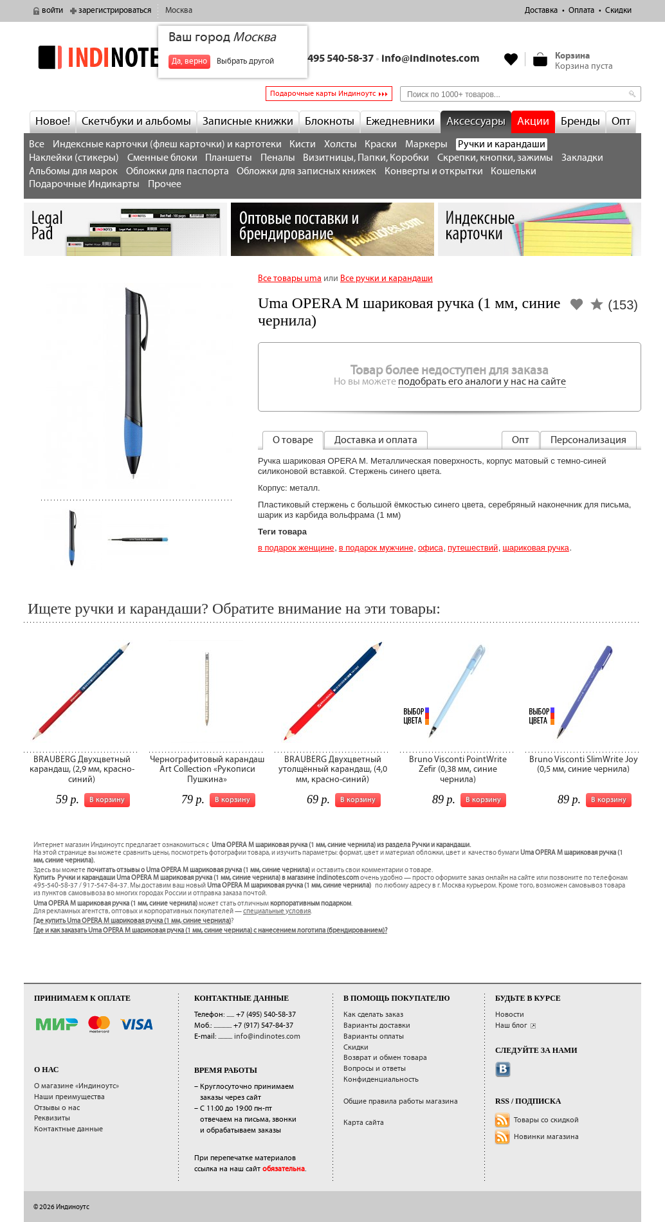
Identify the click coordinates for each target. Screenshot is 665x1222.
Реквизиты (52, 1118)
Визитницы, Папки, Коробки (366, 157)
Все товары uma (290, 278)
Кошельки (513, 171)
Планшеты (228, 157)
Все (36, 144)
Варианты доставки (376, 1025)
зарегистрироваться (114, 10)
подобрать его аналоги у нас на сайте (482, 381)
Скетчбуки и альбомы (136, 121)
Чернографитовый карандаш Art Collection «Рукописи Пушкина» (207, 769)
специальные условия (277, 911)
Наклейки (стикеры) (74, 157)
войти (52, 10)
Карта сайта (363, 1122)
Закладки (582, 157)
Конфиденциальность (381, 1079)
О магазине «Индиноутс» (76, 1086)
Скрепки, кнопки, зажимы (495, 157)
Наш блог (511, 1025)
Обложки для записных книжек (306, 171)
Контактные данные (68, 1129)
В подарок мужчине (376, 547)
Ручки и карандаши (501, 144)
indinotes (125, 57)
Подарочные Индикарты (84, 184)
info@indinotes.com (430, 59)
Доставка (541, 10)
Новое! (52, 121)
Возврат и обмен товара (385, 1057)
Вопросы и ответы (374, 1068)
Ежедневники (400, 121)
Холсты (340, 144)
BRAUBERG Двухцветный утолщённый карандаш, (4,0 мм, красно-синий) (332, 769)
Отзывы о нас (57, 1108)
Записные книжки (248, 121)
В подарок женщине (296, 547)
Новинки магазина (546, 1137)
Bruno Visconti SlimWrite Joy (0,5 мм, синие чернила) (583, 764)
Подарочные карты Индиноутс (323, 93)
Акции (533, 121)
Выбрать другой (245, 61)
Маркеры (426, 144)
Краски (381, 144)
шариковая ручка (535, 547)
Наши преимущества (69, 1097)
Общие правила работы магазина (400, 1101)
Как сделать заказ (373, 1014)
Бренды (580, 121)
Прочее (164, 184)
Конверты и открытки (434, 171)
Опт (621, 121)
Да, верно (189, 61)
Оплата (581, 10)
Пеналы (277, 157)
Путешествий (473, 547)
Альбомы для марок (73, 171)
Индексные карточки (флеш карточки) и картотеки (167, 144)
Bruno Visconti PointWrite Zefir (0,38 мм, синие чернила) (458, 769)
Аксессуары (476, 121)
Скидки (618, 10)
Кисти (302, 144)
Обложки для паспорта (177, 171)
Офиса (430, 547)
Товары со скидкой (546, 1120)
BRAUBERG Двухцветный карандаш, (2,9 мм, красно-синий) (82, 769)
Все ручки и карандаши (386, 278)
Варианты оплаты (373, 1036)
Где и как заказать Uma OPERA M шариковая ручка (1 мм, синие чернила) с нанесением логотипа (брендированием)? (210, 931)
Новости (509, 1014)
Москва (178, 10)
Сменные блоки (162, 157)
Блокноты (329, 121)
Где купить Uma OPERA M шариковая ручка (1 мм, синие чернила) (132, 921)
